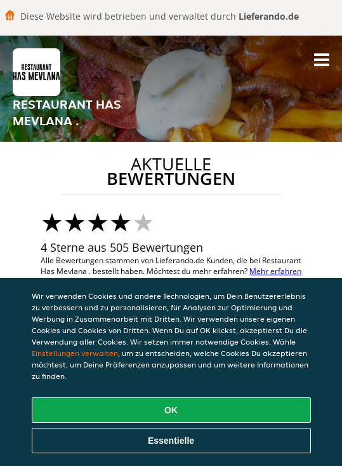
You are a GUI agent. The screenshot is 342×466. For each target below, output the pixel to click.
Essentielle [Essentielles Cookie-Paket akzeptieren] (171, 440)
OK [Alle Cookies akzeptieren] (171, 410)
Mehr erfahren (275, 271)
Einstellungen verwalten (75, 353)
